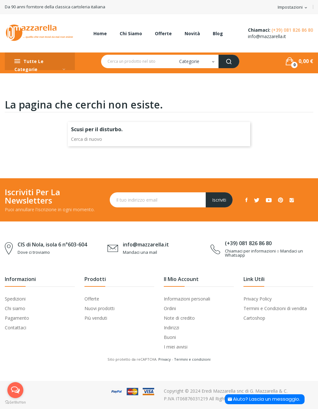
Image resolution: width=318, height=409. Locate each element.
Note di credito (179, 318)
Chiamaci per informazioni (250, 251)
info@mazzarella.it (267, 36)
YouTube (269, 200)
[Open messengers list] (15, 390)
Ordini (170, 308)
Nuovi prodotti (99, 308)
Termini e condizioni (192, 359)
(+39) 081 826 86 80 (292, 30)
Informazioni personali (187, 299)
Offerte (91, 299)
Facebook (246, 200)
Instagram (292, 200)
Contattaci (15, 328)
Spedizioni (15, 299)
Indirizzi (171, 328)
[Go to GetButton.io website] (15, 402)
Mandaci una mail (140, 252)
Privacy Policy (257, 299)
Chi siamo (15, 308)
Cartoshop (254, 318)
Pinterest (280, 200)
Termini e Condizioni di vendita (275, 308)
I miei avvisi (175, 347)
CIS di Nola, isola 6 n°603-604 (52, 244)
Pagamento (17, 318)
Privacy (164, 359)
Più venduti (95, 318)
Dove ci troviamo (34, 252)
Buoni (170, 337)
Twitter (256, 200)
